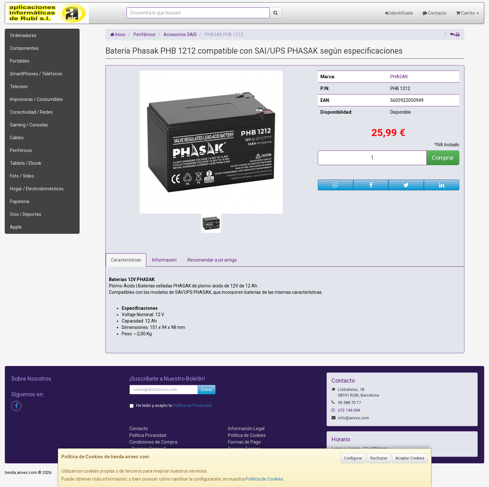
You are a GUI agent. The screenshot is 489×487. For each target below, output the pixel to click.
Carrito (467, 13)
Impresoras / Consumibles (36, 99)
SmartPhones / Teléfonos (36, 73)
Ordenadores (23, 35)
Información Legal (246, 428)
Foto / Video (22, 176)
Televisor (19, 86)
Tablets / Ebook (25, 163)
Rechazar (378, 458)
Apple (16, 227)
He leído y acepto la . (174, 405)
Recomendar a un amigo (212, 260)
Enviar (206, 389)
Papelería (19, 201)
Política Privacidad (147, 435)
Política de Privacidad (192, 405)
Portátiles (19, 61)
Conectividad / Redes (31, 112)
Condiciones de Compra (153, 442)
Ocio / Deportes (25, 214)
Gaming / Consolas (29, 124)
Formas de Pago (244, 442)
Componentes (24, 48)
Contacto (435, 13)
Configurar (353, 458)
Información (164, 260)
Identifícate (399, 13)
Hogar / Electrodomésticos (37, 188)
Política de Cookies (264, 479)
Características (126, 260)
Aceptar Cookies (409, 458)
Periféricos (21, 150)
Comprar (443, 157)
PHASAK (399, 76)
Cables (17, 137)
